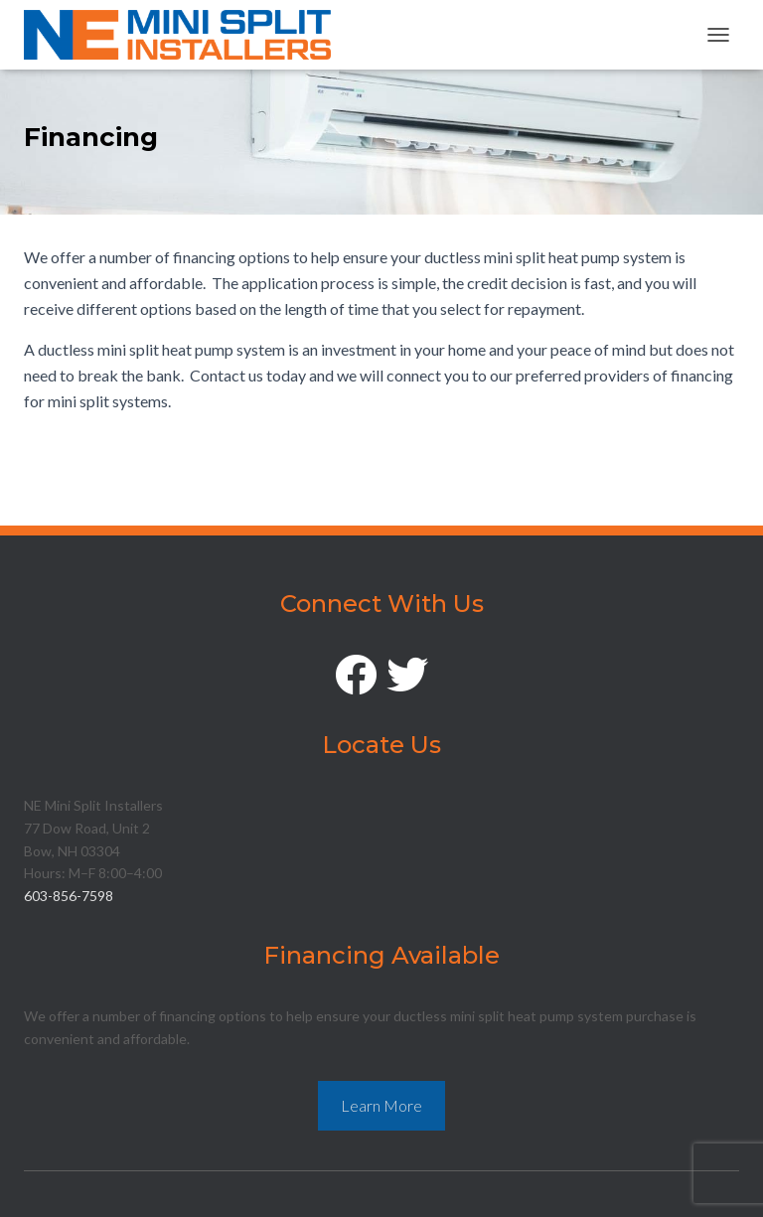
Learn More (381, 1105)
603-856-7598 (68, 895)
